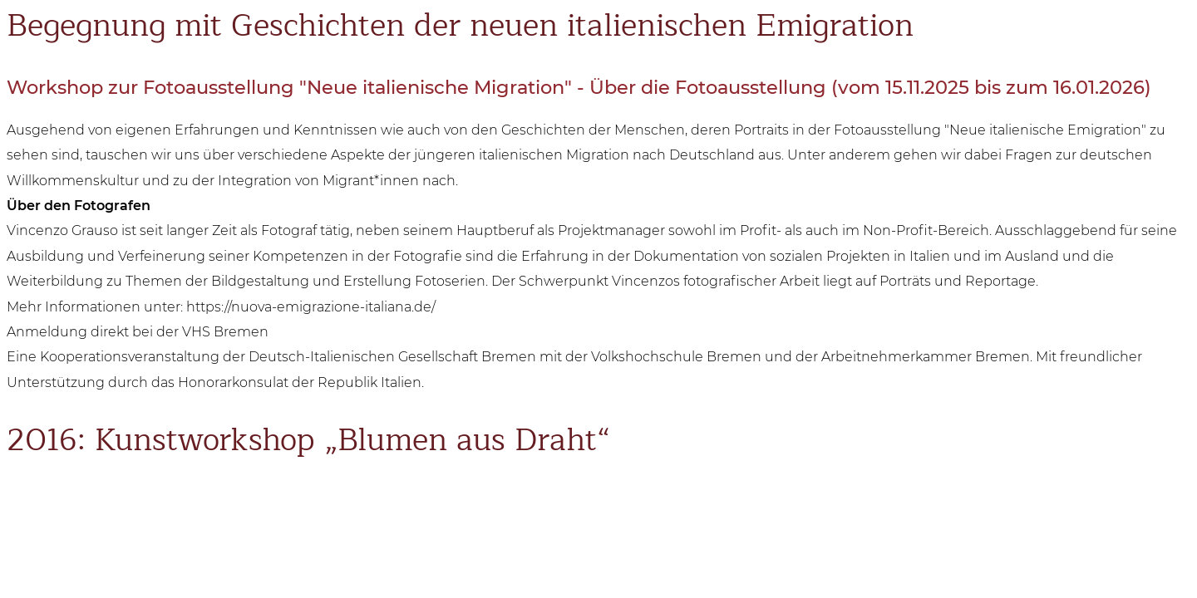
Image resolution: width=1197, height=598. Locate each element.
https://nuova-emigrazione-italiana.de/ (311, 307)
